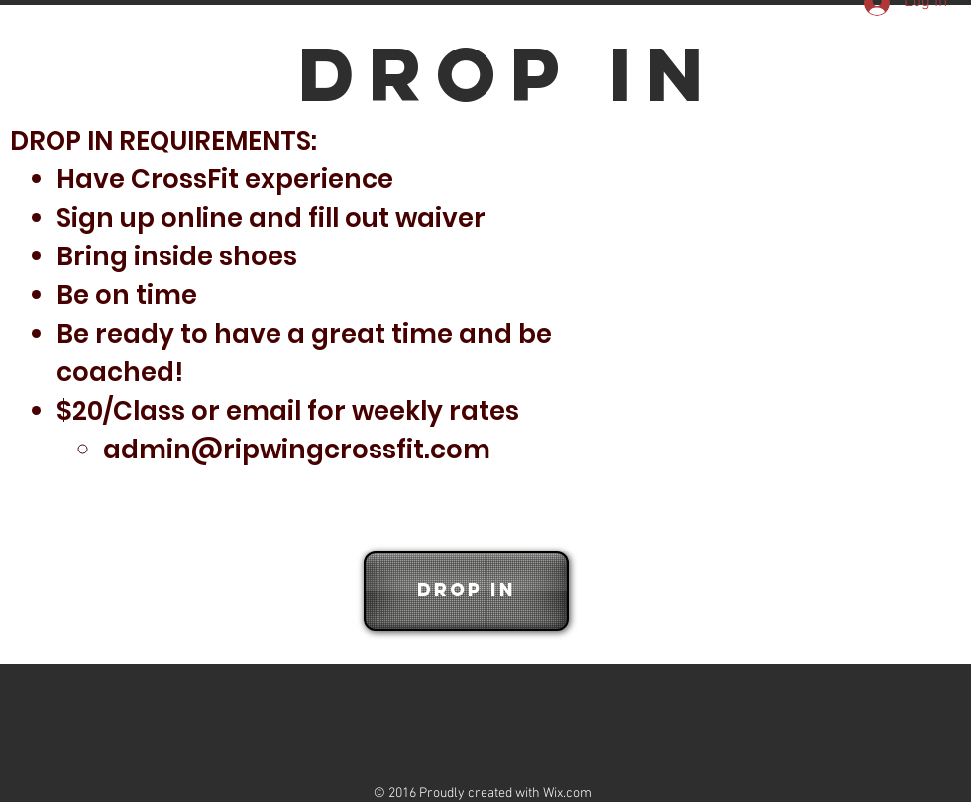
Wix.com (567, 793)
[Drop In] (466, 591)
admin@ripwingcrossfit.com (296, 449)
